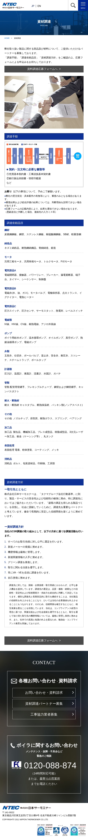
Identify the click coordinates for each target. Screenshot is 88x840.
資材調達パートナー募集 (44, 703)
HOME (7, 38)
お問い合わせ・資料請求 (44, 693)
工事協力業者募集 (43, 714)
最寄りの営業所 (50, 778)
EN (39, 6)
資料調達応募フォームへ (42, 68)
